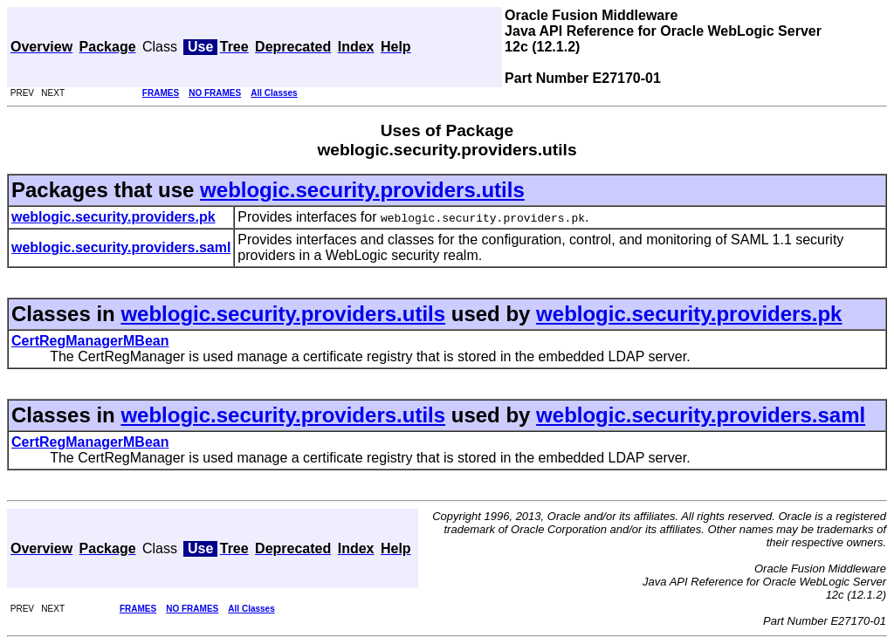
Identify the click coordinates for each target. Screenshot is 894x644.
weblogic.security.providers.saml (700, 415)
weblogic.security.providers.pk (689, 313)
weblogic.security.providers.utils (362, 190)
